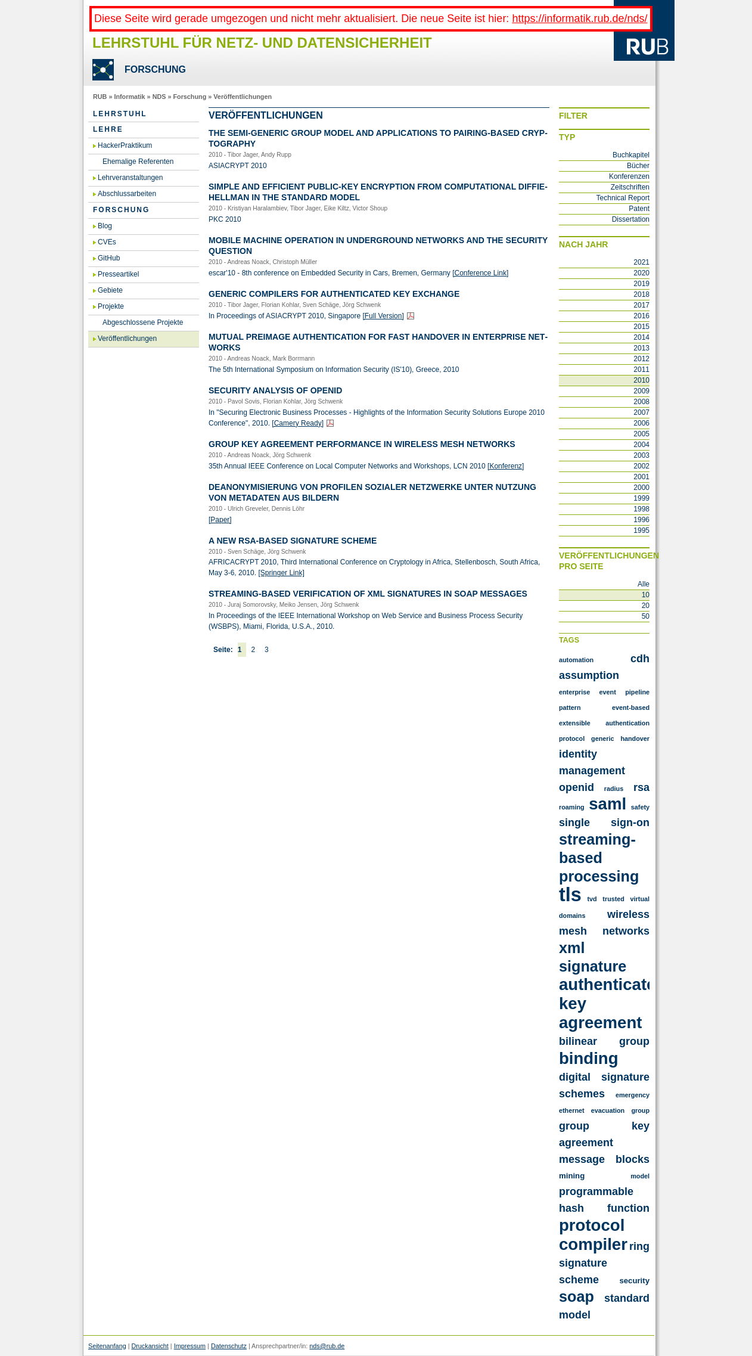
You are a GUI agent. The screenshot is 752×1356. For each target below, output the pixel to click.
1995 (641, 530)
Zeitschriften (630, 187)
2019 (641, 284)
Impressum (190, 1345)
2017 (641, 305)
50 (646, 616)
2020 (641, 273)
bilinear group (604, 1041)
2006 (641, 423)
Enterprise (574, 692)
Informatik (129, 96)
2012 (641, 359)
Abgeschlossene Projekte (142, 322)
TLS (570, 894)
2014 (641, 337)
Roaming (572, 807)
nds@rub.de (326, 1345)
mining (572, 1175)
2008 (641, 402)
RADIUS (613, 788)
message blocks (604, 1159)
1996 (641, 520)
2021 (641, 262)
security (634, 1280)
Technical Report (623, 198)
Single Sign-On (604, 823)
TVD (591, 898)
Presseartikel (118, 274)
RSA (641, 787)
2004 (641, 444)
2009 (641, 391)
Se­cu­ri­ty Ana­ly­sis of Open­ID (275, 390)
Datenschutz (229, 1345)
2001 (641, 477)
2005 (641, 434)
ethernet (572, 1110)
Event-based (631, 707)
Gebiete (110, 290)
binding (589, 1058)
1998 (641, 509)
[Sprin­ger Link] (281, 573)
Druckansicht (149, 1345)
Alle (644, 584)
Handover (635, 738)
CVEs (107, 242)
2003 (641, 455)
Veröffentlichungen (242, 96)
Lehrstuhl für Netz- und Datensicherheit (262, 43)
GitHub (109, 258)
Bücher (638, 166)
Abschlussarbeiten (127, 194)
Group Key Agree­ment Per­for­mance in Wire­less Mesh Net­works (362, 444)
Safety (640, 807)
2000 (641, 487)
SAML (607, 804)
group (640, 1110)
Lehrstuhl (120, 114)
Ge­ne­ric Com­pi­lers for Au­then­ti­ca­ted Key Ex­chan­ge (334, 294)
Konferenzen (629, 176)
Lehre (108, 129)
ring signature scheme (604, 1263)
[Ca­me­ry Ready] (298, 423)
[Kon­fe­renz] (505, 466)
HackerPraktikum (125, 145)
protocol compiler (593, 1234)
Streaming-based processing (599, 858)
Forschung (189, 96)
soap (576, 1296)
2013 (641, 348)
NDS (159, 96)
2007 (641, 412)
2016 (641, 316)
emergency (633, 1095)
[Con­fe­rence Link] (480, 273)
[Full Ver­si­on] (382, 316)
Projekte (111, 306)
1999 (641, 498)
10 (646, 595)
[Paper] (220, 520)
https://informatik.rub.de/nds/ (579, 18)
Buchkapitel (631, 155)
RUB (100, 96)
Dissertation (631, 219)
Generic (602, 738)
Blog (105, 226)
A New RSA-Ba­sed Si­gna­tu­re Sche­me (293, 540)
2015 (641, 326)
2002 (641, 466)
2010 (641, 380)
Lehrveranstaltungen (130, 177)
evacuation (607, 1110)
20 (646, 605)
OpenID (576, 787)
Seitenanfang (107, 1345)
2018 (641, 294)
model (640, 1176)
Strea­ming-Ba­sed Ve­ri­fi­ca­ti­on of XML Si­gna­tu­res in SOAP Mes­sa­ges (368, 593)
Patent (639, 208)
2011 (641, 369)
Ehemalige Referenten (137, 161)
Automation (576, 659)
